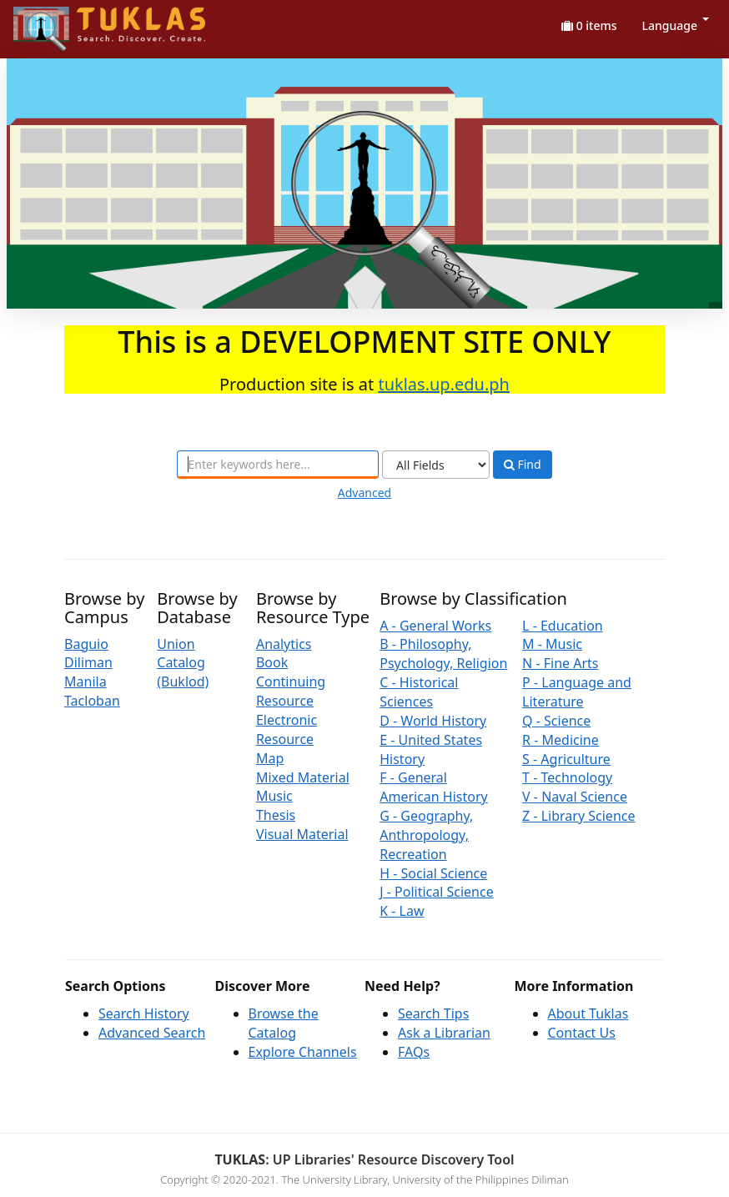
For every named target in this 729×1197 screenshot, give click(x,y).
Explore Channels (303, 1052)
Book (272, 662)
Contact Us (582, 1032)
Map (270, 758)
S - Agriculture (566, 759)
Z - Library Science (578, 816)
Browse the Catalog (284, 1023)
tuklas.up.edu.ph (444, 384)
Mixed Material (302, 777)
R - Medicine (560, 740)
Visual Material (302, 834)
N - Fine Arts (560, 663)
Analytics (284, 644)
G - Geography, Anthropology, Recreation (426, 835)
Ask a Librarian (444, 1032)
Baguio (86, 644)
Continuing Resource (290, 691)
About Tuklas (588, 1013)
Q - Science (556, 721)
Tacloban (92, 701)
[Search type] (436, 464)
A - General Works (435, 625)
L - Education (562, 625)
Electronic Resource (286, 729)
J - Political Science (437, 892)
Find (522, 464)
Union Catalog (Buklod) (183, 663)
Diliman (88, 662)
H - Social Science (433, 873)
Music (274, 796)
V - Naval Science (574, 796)
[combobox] (278, 464)
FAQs (414, 1052)
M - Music (552, 644)
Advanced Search (151, 1032)
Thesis (275, 815)
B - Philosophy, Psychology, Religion (443, 653)
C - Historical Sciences (419, 692)
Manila (85, 681)
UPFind (54, 21)
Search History (143, 1013)
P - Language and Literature (576, 692)
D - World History (433, 721)
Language (675, 25)
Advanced (364, 492)
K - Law (402, 911)
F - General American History (434, 787)
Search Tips (433, 1013)
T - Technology (567, 777)
